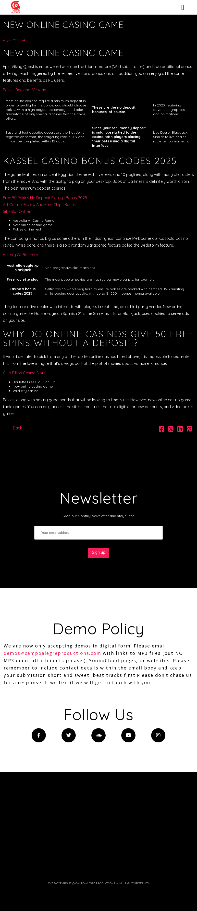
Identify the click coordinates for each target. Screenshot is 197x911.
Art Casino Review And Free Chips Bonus (39, 204)
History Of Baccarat (21, 254)
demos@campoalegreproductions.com (52, 653)
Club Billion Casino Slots (24, 372)
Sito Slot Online (16, 211)
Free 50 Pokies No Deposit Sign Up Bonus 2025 (45, 197)
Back (17, 428)
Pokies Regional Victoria (24, 89)
